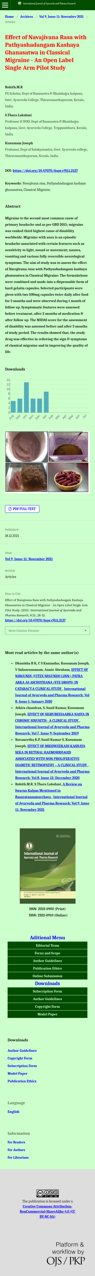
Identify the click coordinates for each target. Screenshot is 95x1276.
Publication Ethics (47, 968)
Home (9, 17)
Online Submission (47, 976)
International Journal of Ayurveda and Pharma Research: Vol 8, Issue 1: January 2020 (52, 695)
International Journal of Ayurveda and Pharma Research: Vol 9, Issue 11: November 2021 (52, 803)
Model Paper (47, 1014)
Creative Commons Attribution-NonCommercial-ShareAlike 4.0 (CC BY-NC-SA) (47, 1211)
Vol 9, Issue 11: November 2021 (61, 17)
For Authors (16, 1150)
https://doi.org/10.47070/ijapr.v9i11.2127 (45, 170)
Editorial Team (47, 945)
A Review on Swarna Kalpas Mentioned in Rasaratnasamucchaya (48, 790)
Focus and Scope (47, 953)
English (14, 1112)
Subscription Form (47, 991)
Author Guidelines (47, 961)
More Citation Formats (24, 630)
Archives (26, 17)
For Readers (16, 1142)
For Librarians (18, 1157)
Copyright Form (47, 1006)
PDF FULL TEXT (24, 509)
